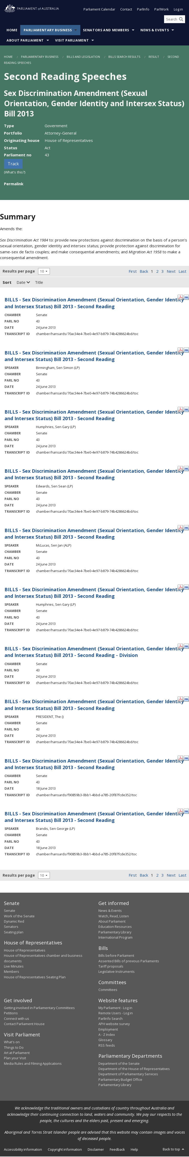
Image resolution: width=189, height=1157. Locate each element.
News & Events (154, 31)
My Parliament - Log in (115, 1008)
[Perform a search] (181, 20)
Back (144, 271)
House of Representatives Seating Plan (35, 977)
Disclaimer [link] (96, 1150)
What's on (12, 1042)
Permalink (13, 184)
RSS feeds (106, 1045)
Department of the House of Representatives (134, 1069)
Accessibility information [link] (23, 1150)
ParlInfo (143, 10)
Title (39, 282)
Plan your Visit (15, 1058)
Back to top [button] (174, 1149)
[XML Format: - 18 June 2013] (186, 758)
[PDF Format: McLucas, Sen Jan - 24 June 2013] (180, 528)
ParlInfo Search (110, 1019)
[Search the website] (174, 20)
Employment (108, 1029)
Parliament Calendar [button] (99, 10)
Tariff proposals (110, 966)
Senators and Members (106, 31)
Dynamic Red (14, 921)
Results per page (19, 271)
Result (154, 57)
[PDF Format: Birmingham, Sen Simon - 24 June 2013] (180, 350)
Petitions (11, 1013)
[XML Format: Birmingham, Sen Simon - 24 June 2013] (186, 350)
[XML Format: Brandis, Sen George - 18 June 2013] (186, 811)
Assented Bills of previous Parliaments (128, 961)
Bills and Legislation (83, 57)
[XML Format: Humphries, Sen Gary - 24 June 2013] (186, 409)
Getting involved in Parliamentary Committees (39, 1008)
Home (12, 31)
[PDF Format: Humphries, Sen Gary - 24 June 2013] (180, 409)
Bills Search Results (124, 57)
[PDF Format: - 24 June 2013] (180, 297)
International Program (115, 937)
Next (171, 271)
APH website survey (114, 1024)
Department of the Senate (119, 1064)
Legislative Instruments (116, 972)
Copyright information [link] (65, 1150)
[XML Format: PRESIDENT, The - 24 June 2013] (186, 699)
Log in (178, 10)
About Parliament (25, 41)
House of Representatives (24, 950)
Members (11, 972)
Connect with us (16, 1019)
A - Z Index (106, 1035)
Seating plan (13, 932)
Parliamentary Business (48, 31)
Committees (107, 990)
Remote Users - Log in (115, 1013)
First (133, 271)
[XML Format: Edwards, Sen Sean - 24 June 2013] (186, 468)
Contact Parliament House (24, 1024)
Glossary (105, 1040)
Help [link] (134, 1150)
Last (182, 271)
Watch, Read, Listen (113, 916)
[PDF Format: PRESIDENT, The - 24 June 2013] (180, 699)
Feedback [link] (117, 1150)
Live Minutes (14, 966)
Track (13, 164)
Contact (126, 10)
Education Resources (115, 927)
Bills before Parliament (116, 956)
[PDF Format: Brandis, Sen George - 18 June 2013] (180, 811)
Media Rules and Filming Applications (33, 1064)
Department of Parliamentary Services (128, 1074)
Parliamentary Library (114, 932)
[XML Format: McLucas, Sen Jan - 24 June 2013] (186, 528)
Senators (11, 927)
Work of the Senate (19, 916)
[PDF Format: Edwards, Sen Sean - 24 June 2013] (180, 468)
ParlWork (161, 10)
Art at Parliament (17, 1053)
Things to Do (14, 1048)
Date (23, 282)
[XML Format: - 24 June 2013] (186, 297)
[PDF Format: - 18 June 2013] (180, 758)
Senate (9, 911)
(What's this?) (14, 172)
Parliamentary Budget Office (120, 1080)
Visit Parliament (72, 41)
